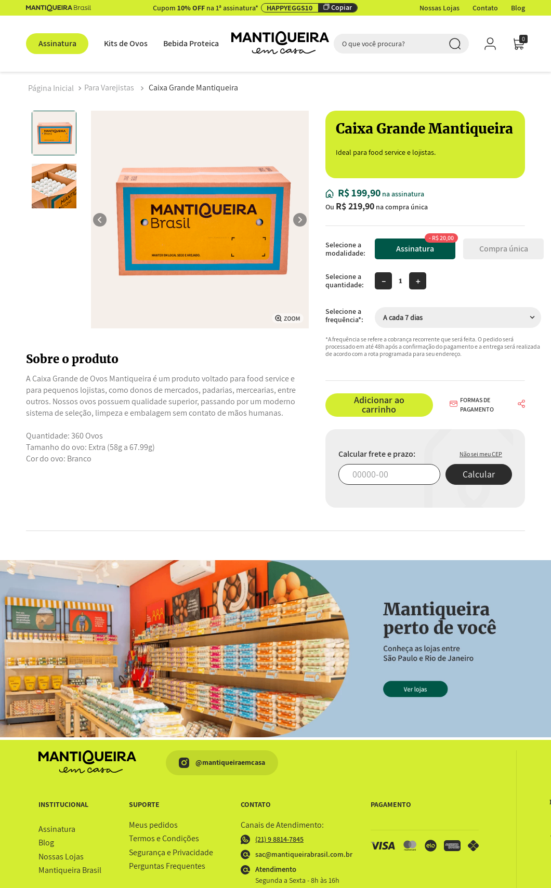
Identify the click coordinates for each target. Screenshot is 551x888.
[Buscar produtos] (455, 43)
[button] (479, 404)
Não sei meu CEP (481, 454)
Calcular (479, 474)
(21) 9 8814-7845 (272, 839)
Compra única (503, 248)
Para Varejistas (109, 87)
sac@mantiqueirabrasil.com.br (292, 854)
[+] (417, 280)
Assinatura (425, 246)
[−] (383, 280)
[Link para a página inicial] (51, 88)
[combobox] (401, 44)
